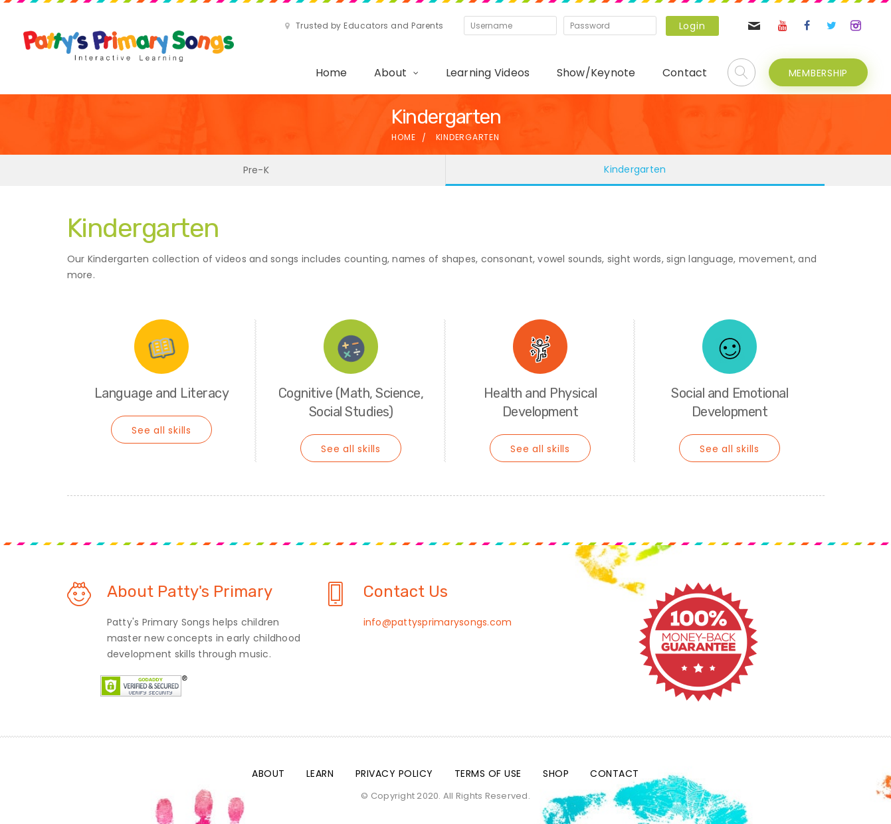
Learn (320, 773)
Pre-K (256, 170)
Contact (685, 72)
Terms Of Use (488, 773)
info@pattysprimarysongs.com (437, 622)
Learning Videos (488, 72)
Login (692, 26)
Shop (556, 773)
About (390, 72)
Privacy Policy (394, 773)
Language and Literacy (161, 393)
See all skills (161, 430)
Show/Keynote (596, 72)
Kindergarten (635, 169)
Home (331, 72)
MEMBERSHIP (818, 73)
